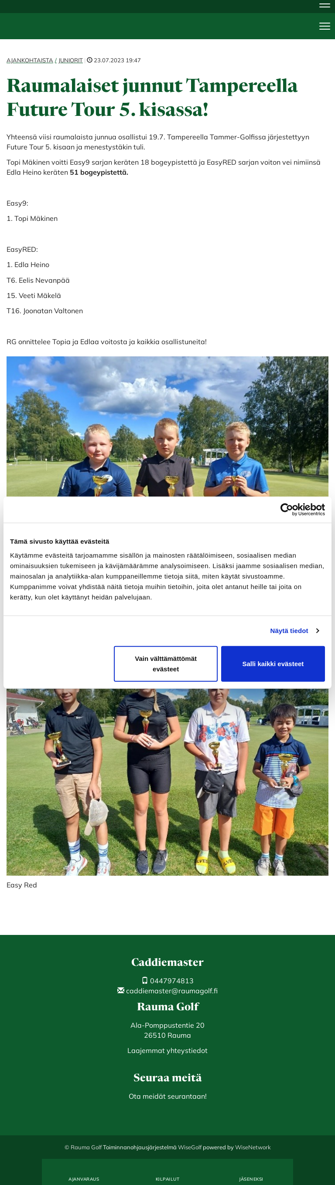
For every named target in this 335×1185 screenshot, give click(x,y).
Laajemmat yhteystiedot (167, 1050)
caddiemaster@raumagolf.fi (167, 990)
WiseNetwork (253, 1147)
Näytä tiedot (289, 630)
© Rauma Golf (83, 1147)
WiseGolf (190, 1147)
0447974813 (167, 980)
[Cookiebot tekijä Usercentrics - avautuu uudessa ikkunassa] (287, 509)
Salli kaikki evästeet (273, 663)
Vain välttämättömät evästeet (166, 663)
